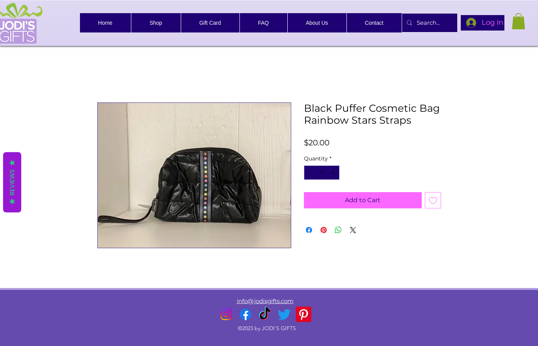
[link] (518, 21)
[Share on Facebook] (309, 230)
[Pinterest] (303, 314)
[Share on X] (353, 230)
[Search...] (429, 23)
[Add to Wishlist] (433, 200)
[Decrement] (310, 172)
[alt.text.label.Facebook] (245, 314)
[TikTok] (265, 314)
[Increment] (333, 172)
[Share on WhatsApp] (338, 230)
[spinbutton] (322, 172)
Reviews (12, 182)
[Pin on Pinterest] (323, 230)
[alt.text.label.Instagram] (226, 314)
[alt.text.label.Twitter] (284, 314)
